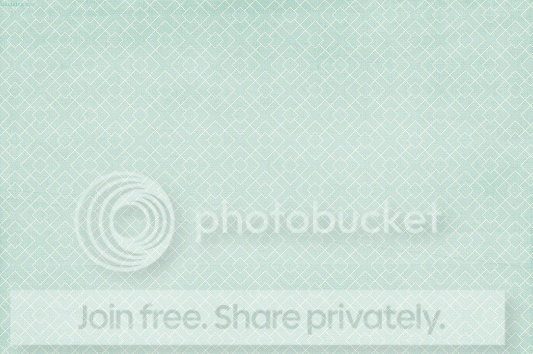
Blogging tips (17, 3)
